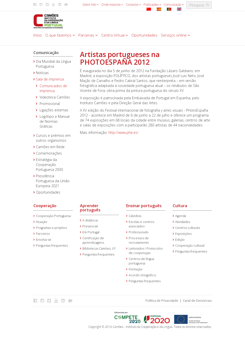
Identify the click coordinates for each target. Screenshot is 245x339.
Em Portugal (90, 232)
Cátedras (135, 216)
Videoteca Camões (55, 97)
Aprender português (90, 208)
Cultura (180, 205)
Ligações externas (54, 110)
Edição (180, 240)
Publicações (152, 4)
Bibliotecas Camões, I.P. (99, 248)
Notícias (42, 72)
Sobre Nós (90, 4)
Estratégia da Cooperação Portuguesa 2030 (49, 164)
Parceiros (43, 234)
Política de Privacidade (162, 301)
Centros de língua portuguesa (141, 261)
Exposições (183, 234)
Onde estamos (112, 4)
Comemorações (49, 153)
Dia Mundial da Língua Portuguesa (53, 64)
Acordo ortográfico (142, 275)
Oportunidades (144, 35)
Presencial (90, 226)
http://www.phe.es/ (123, 132)
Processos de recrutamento (139, 240)
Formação (136, 269)
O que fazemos (60, 35)
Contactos (133, 4)
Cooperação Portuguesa (53, 216)
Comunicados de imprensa (53, 88)
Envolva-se (43, 240)
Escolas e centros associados (141, 224)
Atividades (182, 222)
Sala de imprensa (50, 79)
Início (37, 35)
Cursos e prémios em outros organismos (53, 138)
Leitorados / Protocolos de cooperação (146, 250)
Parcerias (88, 35)
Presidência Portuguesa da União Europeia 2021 (53, 181)
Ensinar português (144, 205)
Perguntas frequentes (52, 245)
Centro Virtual (114, 35)
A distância (90, 220)
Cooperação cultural (189, 245)
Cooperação (44, 205)
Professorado (138, 232)
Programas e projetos (51, 228)
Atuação (41, 222)
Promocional (50, 103)
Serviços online (175, 35)
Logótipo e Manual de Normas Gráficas (55, 121)
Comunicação (174, 4)
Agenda (180, 216)
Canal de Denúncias (197, 301)
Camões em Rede (50, 146)
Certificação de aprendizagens (93, 240)
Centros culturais (187, 228)
